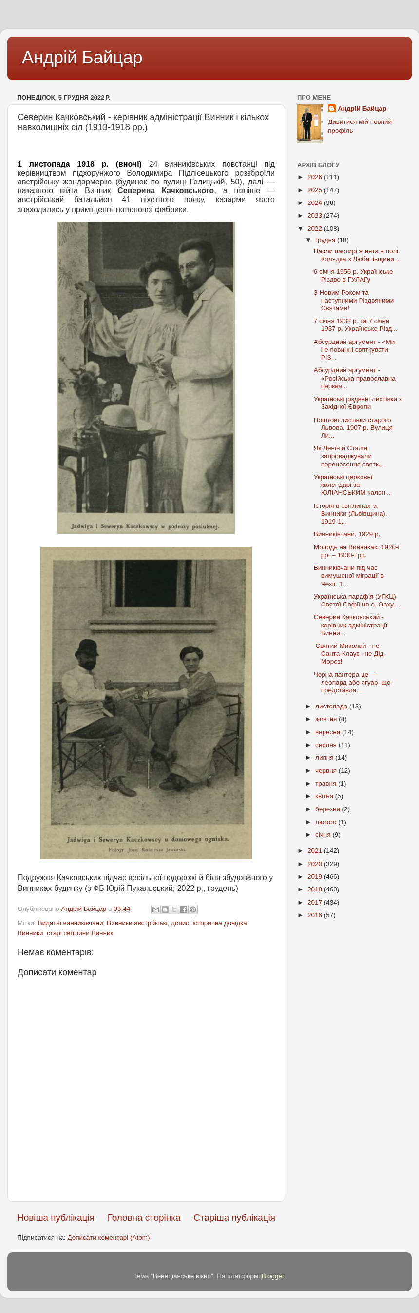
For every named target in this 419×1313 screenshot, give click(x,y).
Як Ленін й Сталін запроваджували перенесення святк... (349, 455)
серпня (327, 744)
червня (327, 770)
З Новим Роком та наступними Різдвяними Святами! (354, 300)
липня (325, 757)
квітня (325, 796)
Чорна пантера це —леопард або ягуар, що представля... (352, 682)
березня (328, 809)
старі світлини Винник (80, 933)
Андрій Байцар (82, 57)
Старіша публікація (234, 1217)
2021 (315, 850)
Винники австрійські (137, 923)
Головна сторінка (144, 1217)
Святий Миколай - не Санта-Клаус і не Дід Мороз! (349, 653)
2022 (315, 228)
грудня (326, 239)
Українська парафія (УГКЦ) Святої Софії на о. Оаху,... (357, 600)
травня (326, 783)
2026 (315, 177)
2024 (315, 202)
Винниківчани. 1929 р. (347, 534)
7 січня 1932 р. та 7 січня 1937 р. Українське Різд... (356, 324)
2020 (315, 864)
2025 (315, 190)
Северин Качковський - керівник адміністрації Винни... (350, 624)
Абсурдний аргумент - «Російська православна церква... (355, 377)
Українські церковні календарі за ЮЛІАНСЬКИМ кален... (352, 484)
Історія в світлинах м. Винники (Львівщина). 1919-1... (350, 513)
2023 (315, 215)
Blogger (273, 1276)
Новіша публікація (56, 1217)
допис (180, 923)
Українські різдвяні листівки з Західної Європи (358, 402)
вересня (328, 732)
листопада (332, 706)
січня (323, 834)
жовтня (327, 719)
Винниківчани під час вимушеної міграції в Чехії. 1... (349, 575)
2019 (315, 876)
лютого (326, 822)
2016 (315, 915)
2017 (315, 902)
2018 (315, 889)
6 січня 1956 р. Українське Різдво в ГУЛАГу (353, 275)
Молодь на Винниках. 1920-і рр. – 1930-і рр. (357, 551)
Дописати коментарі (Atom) (108, 1237)
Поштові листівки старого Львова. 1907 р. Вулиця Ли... (353, 427)
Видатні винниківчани (70, 923)
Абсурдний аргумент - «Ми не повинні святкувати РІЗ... (354, 349)
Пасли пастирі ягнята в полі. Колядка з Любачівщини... (357, 255)
